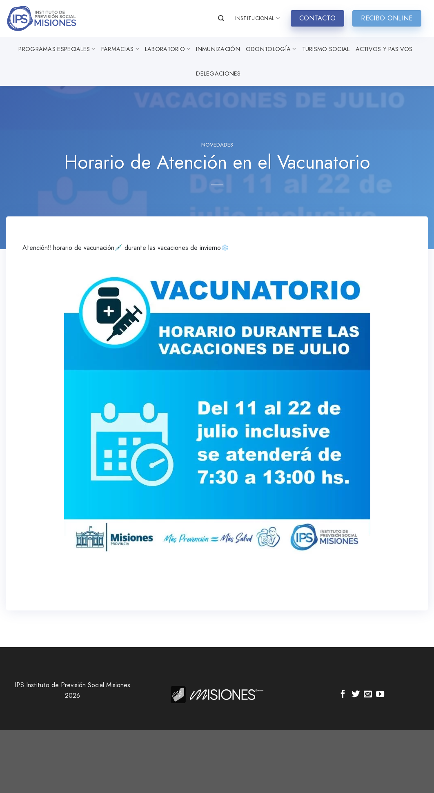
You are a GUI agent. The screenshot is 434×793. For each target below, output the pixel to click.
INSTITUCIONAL (257, 18)
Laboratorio (168, 49)
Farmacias (120, 49)
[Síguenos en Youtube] (380, 694)
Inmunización (218, 49)
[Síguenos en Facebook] (343, 694)
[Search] (221, 18)
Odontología (271, 49)
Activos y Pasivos (384, 49)
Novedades (217, 145)
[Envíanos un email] (368, 694)
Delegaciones (218, 73)
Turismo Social (326, 49)
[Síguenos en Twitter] (356, 694)
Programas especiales (56, 49)
